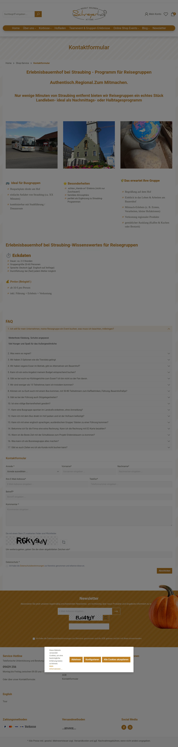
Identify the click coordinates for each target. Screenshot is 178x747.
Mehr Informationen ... (55, 667)
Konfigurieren (92, 659)
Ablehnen (76, 659)
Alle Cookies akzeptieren (116, 659)
